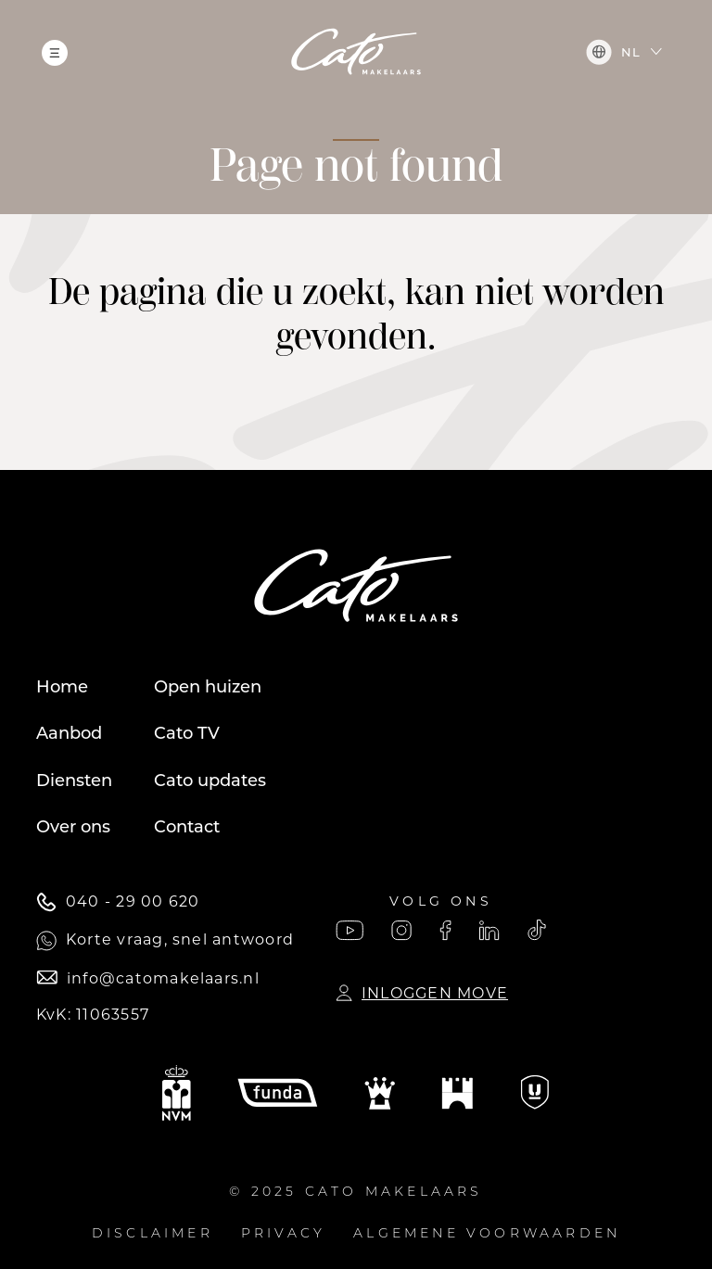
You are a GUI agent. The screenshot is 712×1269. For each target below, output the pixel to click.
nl (613, 52)
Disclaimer (152, 1234)
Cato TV (187, 733)
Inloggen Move (422, 993)
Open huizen (207, 687)
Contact (187, 827)
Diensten (74, 780)
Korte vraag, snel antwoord (165, 941)
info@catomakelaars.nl (148, 978)
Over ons (73, 827)
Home (62, 687)
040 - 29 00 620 (117, 902)
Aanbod (69, 733)
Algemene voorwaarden (486, 1234)
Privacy (283, 1234)
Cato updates (210, 780)
